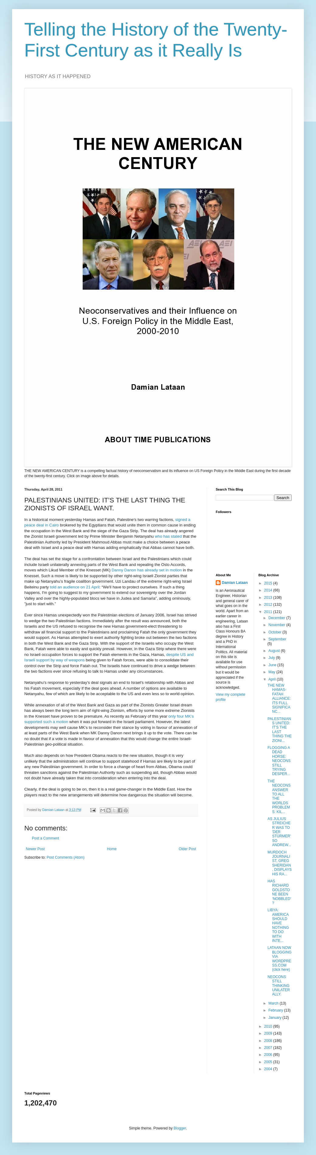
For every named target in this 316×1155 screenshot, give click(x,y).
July (272, 658)
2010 (268, 1026)
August (274, 651)
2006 (268, 1055)
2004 (268, 1069)
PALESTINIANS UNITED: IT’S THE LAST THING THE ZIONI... (279, 730)
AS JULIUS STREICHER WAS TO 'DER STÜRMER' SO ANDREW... (279, 832)
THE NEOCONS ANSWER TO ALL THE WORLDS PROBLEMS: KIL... (278, 796)
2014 (268, 590)
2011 (268, 612)
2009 (268, 1033)
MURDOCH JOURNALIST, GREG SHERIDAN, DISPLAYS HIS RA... (279, 863)
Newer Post (35, 849)
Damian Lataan (235, 583)
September (277, 639)
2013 (268, 597)
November (277, 625)
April (272, 679)
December (277, 618)
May (272, 672)
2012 (268, 604)
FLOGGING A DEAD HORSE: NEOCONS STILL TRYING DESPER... (278, 761)
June (272, 665)
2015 (268, 583)
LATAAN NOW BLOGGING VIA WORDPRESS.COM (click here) (279, 959)
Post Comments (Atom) (65, 857)
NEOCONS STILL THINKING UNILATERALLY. (278, 986)
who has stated (168, 536)
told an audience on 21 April (74, 587)
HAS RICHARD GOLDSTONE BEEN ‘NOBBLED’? (279, 892)
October (275, 632)
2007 (268, 1048)
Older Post (187, 849)
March (274, 1003)
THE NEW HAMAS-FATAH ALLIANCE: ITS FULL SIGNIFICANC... (278, 698)
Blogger (179, 1128)
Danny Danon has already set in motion (147, 570)
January (275, 1017)
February (276, 1010)
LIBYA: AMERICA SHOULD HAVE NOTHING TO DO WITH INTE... (278, 925)
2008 (268, 1041)
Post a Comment (45, 838)
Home (112, 849)
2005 (268, 1062)
